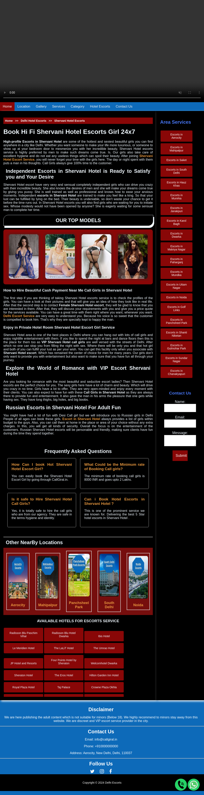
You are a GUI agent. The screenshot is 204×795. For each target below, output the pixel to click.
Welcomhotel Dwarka (104, 663)
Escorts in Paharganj (176, 260)
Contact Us (124, 106)
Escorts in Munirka (176, 197)
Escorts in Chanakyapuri (176, 372)
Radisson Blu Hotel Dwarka (64, 634)
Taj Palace (63, 687)
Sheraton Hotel (23, 675)
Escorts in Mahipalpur (176, 149)
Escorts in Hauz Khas (176, 184)
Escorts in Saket (176, 160)
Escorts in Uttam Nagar (176, 286)
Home (7, 106)
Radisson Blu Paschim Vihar (23, 634)
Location (23, 106)
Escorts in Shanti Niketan (176, 334)
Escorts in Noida (176, 297)
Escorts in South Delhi (176, 171)
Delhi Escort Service (18, 316)
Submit (181, 457)
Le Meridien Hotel (23, 648)
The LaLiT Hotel (64, 648)
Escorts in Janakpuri (176, 209)
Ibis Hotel (104, 636)
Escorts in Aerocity (176, 136)
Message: (180, 433)
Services (58, 106)
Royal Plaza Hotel (23, 687)
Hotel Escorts (100, 106)
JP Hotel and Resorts (23, 663)
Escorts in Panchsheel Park (176, 321)
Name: (180, 402)
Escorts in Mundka (176, 273)
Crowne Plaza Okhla (104, 687)
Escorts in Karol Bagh (176, 222)
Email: (180, 417)
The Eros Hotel (63, 675)
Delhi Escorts (113, 782)
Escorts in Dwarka (176, 235)
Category (77, 106)
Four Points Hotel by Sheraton (63, 662)
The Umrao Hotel (104, 648)
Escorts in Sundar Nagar (177, 359)
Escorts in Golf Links (176, 308)
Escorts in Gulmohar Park (176, 347)
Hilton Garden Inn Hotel (104, 675)
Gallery (41, 106)
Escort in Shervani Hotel (81, 419)
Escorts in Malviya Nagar (176, 248)
